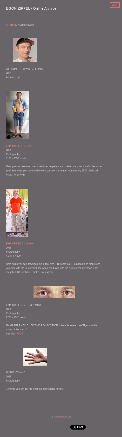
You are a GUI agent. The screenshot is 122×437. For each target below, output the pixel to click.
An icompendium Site (61, 417)
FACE (20, 333)
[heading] (31, 8)
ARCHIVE (11, 25)
